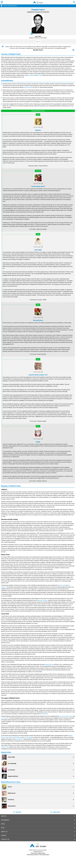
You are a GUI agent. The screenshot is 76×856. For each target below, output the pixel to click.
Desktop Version (41, 853)
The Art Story (38, 2)
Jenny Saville (8, 737)
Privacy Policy (34, 853)
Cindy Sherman (17, 737)
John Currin (62, 585)
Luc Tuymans (4, 718)
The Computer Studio (44, 854)
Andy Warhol (31, 75)
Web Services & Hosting (32, 854)
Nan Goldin (40, 75)
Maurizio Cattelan (42, 600)
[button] (2, 2)
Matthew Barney (49, 664)
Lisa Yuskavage (28, 737)
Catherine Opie (5, 747)
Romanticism (27, 87)
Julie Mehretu (19, 739)
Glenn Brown (69, 716)
